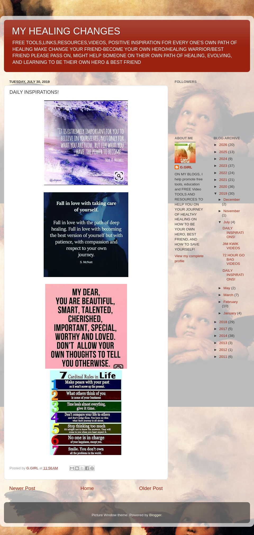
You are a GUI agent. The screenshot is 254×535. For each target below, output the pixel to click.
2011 (223, 357)
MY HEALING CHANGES (66, 31)
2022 (223, 173)
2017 (223, 329)
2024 (223, 159)
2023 (223, 166)
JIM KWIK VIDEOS (231, 246)
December (232, 200)
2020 (223, 187)
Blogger (155, 515)
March (229, 295)
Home (87, 488)
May (227, 288)
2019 (223, 193)
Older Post (151, 488)
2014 (223, 336)
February (231, 302)
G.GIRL (186, 167)
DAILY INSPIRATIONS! (233, 232)
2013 (223, 343)
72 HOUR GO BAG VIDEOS (233, 259)
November (232, 211)
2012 (223, 350)
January (230, 313)
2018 (223, 322)
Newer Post (22, 488)
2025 (223, 152)
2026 (223, 145)
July (227, 222)
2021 (223, 180)
